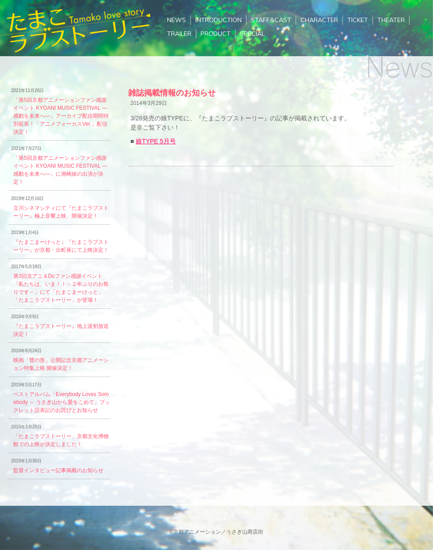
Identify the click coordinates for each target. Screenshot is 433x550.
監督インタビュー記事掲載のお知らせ (58, 470)
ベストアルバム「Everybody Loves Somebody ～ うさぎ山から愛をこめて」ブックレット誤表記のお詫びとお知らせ (61, 402)
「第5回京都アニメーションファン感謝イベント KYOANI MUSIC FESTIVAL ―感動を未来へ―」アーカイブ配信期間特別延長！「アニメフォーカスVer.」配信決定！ (61, 116)
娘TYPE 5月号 (155, 141)
